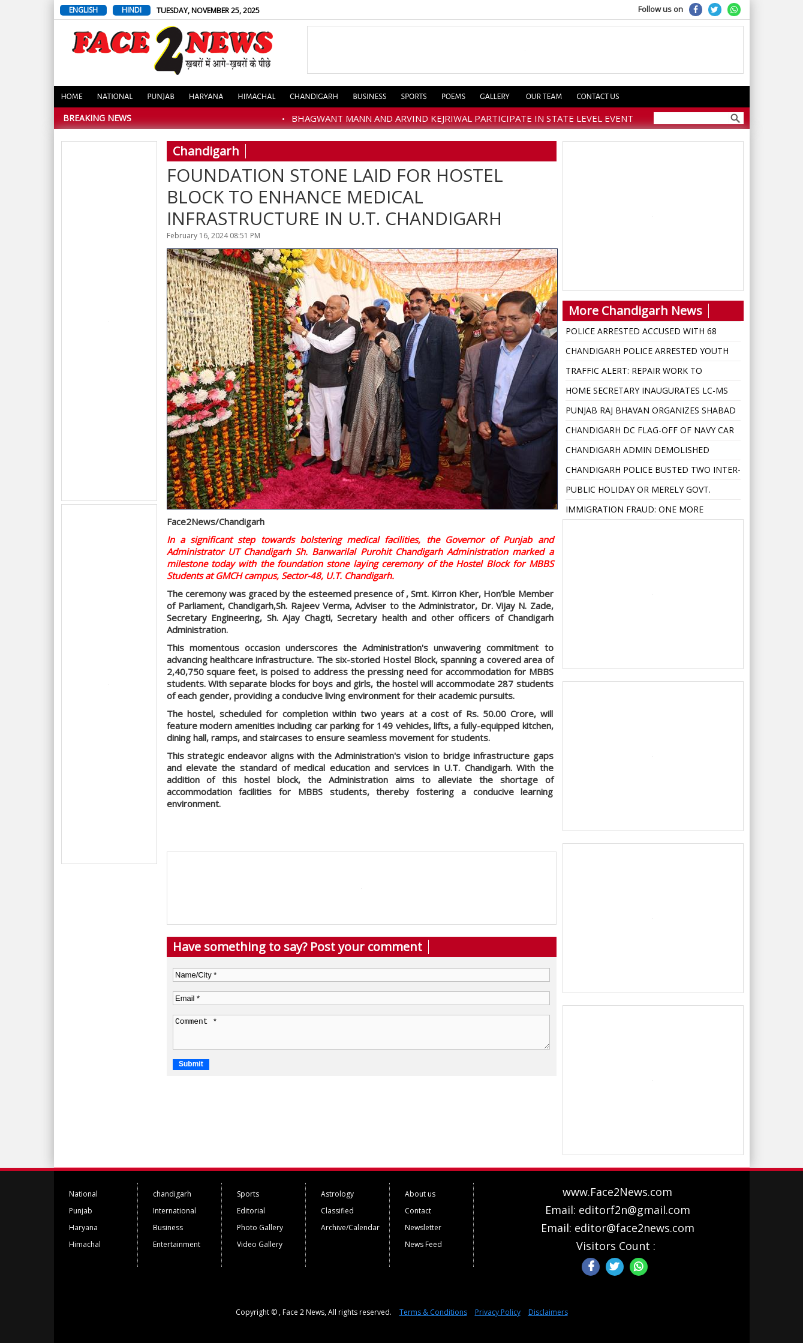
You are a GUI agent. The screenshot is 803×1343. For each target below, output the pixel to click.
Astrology (337, 1194)
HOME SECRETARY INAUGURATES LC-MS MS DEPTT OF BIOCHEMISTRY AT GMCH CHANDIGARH (647, 392)
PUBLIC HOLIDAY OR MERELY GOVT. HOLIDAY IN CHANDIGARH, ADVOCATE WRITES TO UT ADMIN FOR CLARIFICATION (652, 491)
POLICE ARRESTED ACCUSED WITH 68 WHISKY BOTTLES (641, 333)
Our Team (544, 96)
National (115, 96)
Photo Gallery (260, 1227)
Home (72, 96)
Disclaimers (548, 1312)
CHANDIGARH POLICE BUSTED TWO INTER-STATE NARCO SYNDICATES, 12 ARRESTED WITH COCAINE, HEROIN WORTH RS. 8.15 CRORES (653, 471)
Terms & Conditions (433, 1312)
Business (369, 96)
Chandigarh (314, 96)
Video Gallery (259, 1244)
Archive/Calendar (350, 1227)
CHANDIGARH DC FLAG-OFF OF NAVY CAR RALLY (650, 432)
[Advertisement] (110, 322)
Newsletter (423, 1227)
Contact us (597, 96)
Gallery (495, 96)
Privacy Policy (498, 1312)
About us (420, 1194)
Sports (413, 96)
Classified (337, 1211)
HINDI (132, 10)
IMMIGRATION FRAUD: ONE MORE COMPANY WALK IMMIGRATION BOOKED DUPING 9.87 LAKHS (649, 511)
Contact (418, 1211)
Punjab (161, 96)
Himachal (256, 96)
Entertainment (176, 1244)
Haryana (206, 96)
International (174, 1211)
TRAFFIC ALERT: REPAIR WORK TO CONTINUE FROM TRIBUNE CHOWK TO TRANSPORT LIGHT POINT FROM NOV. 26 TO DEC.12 (649, 372)
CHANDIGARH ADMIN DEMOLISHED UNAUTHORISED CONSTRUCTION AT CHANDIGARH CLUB (640, 452)
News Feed (423, 1244)
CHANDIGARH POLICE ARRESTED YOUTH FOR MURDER (647, 353)
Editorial (251, 1211)
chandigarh (172, 1194)
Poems (453, 96)
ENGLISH (83, 10)
